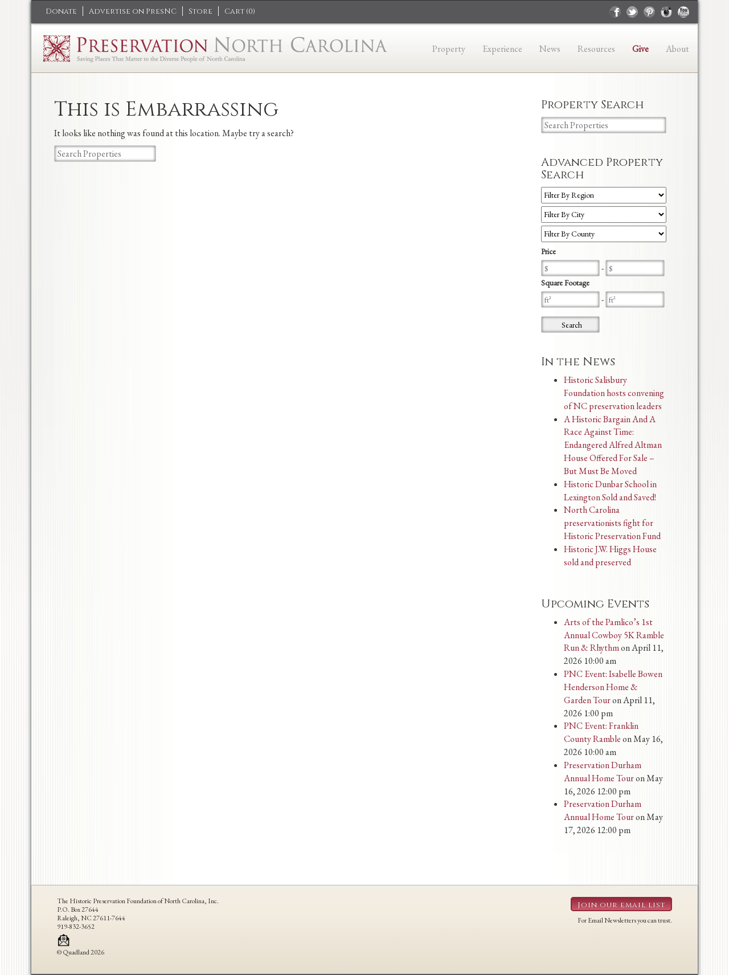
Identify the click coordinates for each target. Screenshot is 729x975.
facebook (615, 12)
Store (200, 11)
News (549, 49)
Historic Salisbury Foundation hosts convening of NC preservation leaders (614, 393)
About (677, 49)
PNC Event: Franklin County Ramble (601, 732)
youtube (683, 12)
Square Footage (565, 283)
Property (448, 49)
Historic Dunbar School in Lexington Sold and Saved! (610, 490)
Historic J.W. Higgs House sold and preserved (610, 555)
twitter (632, 12)
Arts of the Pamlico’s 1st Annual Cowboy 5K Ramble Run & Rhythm (614, 635)
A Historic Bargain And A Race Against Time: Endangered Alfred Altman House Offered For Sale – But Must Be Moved (613, 445)
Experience (502, 49)
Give (640, 49)
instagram (666, 12)
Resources (596, 49)
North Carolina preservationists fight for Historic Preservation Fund (612, 523)
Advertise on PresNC (133, 11)
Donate (61, 11)
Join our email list (621, 905)
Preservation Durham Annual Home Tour (602, 771)
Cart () (239, 11)
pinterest (649, 12)
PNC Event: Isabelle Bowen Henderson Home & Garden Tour (613, 687)
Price (548, 251)
